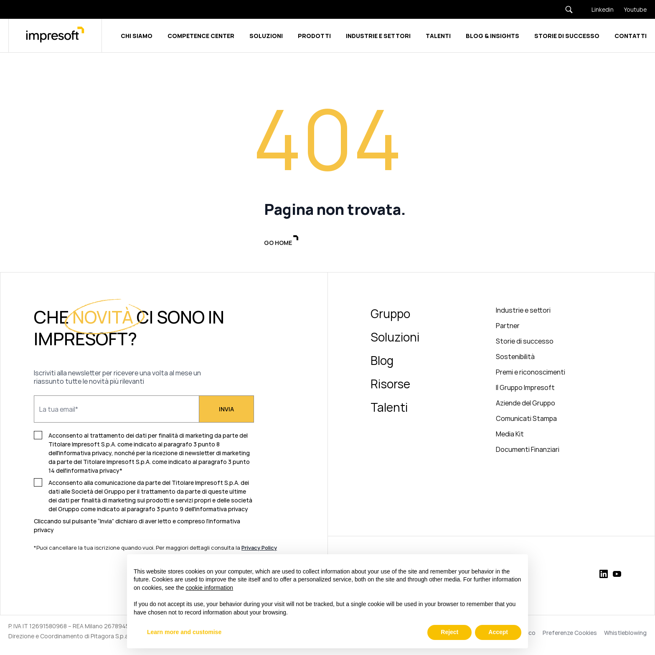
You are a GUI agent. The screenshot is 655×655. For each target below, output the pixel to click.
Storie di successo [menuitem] (524, 342)
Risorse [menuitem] (390, 385)
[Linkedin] (597, 9)
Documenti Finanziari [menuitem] (527, 450)
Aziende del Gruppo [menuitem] (525, 404)
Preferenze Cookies (570, 634)
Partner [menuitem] (508, 326)
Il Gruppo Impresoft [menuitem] (525, 388)
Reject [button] (449, 632)
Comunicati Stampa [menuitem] (526, 419)
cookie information (210, 587)
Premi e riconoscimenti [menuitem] (530, 373)
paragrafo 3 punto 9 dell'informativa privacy (187, 510)
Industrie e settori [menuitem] (523, 311)
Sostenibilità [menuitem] (515, 357)
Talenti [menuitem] (389, 408)
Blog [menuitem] (382, 362)
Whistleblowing (625, 634)
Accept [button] (498, 632)
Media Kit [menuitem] (510, 435)
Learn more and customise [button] (184, 632)
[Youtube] (630, 9)
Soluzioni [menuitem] (395, 338)
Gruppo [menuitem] (390, 315)
